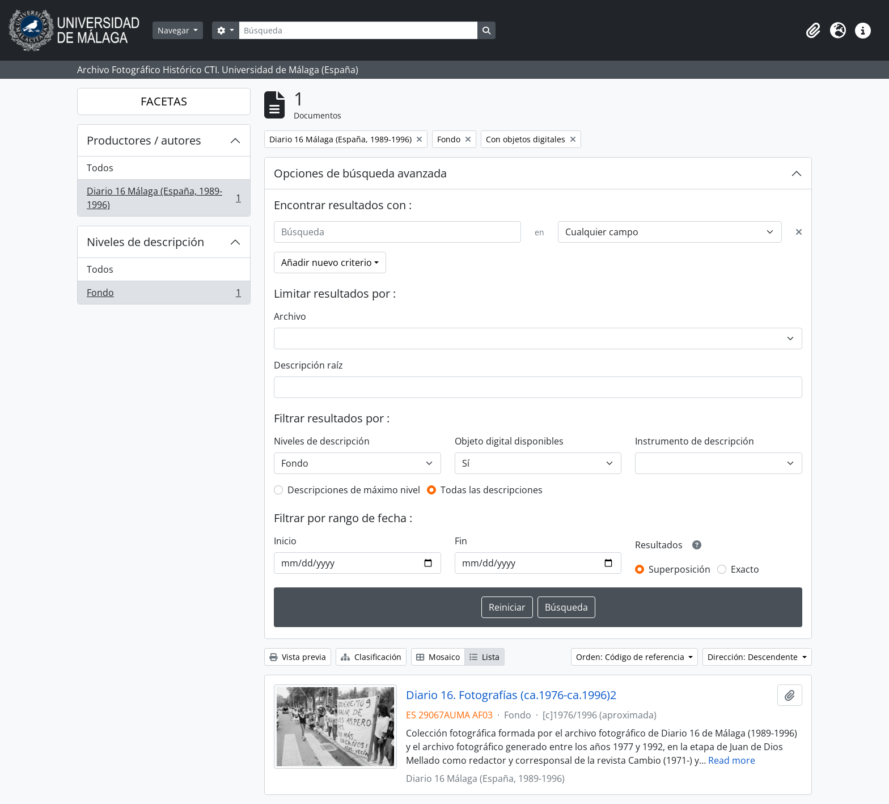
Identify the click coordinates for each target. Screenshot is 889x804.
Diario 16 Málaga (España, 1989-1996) (163, 198)
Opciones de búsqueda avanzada (360, 173)
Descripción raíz (308, 365)
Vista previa (297, 656)
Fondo (163, 295)
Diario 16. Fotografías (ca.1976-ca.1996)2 (511, 695)
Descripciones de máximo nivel (353, 490)
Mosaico (438, 656)
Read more (731, 760)
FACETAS (164, 101)
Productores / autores (144, 140)
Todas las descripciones (492, 490)
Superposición (679, 569)
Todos (100, 168)
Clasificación (371, 656)
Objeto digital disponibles (509, 441)
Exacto (745, 569)
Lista (484, 656)
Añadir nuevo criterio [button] (326, 262)
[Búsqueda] (358, 30)
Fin (461, 541)
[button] (813, 30)
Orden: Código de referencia (631, 656)
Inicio (285, 541)
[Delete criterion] (798, 232)
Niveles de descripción (145, 241)
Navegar (175, 30)
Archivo (290, 316)
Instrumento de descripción (694, 441)
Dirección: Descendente (754, 656)
